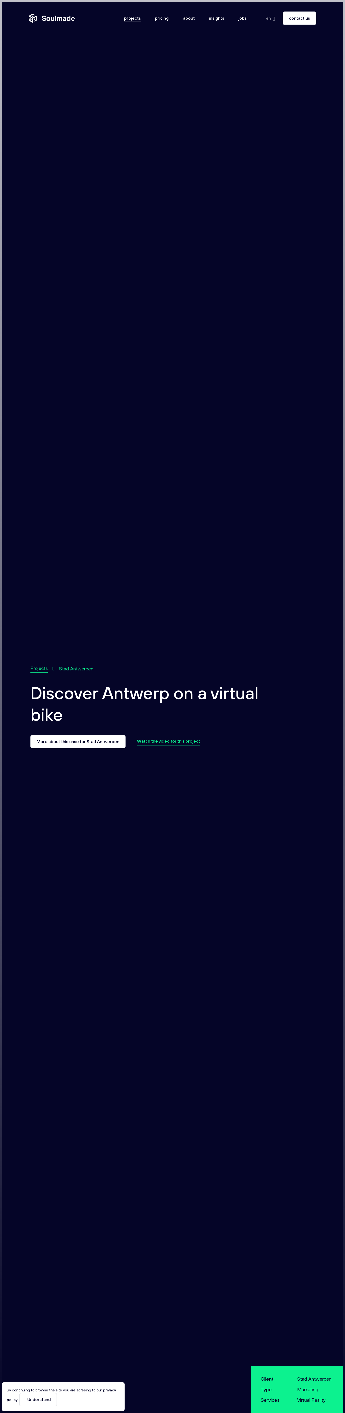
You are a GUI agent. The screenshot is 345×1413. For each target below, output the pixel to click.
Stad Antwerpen (76, 668)
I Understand (38, 1399)
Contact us (299, 18)
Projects (132, 18)
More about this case (78, 741)
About (189, 18)
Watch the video (168, 741)
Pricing (162, 18)
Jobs (242, 18)
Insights (216, 18)
